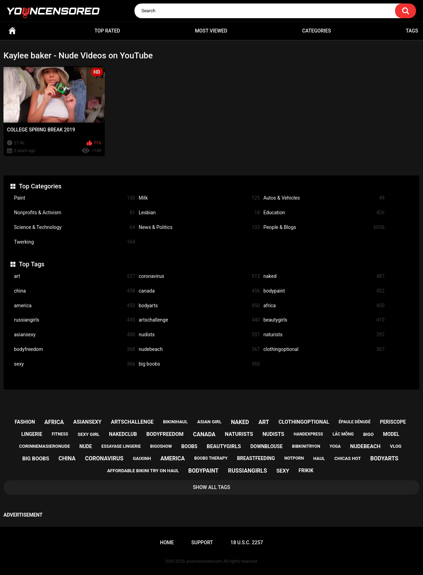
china (74, 291)
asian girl (209, 421)
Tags (412, 31)
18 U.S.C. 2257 (247, 542)
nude (85, 446)
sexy (74, 364)
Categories (316, 31)
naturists (324, 335)
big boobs (199, 364)
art (74, 276)
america (74, 306)
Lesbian (199, 213)
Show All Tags (211, 487)
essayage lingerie (121, 446)
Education (324, 213)
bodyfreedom (74, 349)
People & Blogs (324, 227)
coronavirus (199, 276)
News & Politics (199, 227)
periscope (393, 422)
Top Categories (40, 186)
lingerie (31, 434)
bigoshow (161, 446)
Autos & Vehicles (324, 198)
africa (324, 306)
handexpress (308, 434)
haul (319, 458)
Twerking (74, 242)
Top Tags (31, 264)
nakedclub (123, 434)
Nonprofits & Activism (74, 213)
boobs (189, 446)
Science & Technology (74, 227)
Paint (74, 198)
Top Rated (107, 31)
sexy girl (89, 434)
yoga (335, 446)
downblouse (266, 446)
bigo (368, 434)
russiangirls (74, 320)
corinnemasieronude (44, 446)
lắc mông (343, 434)
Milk (199, 198)
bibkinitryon (306, 446)
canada (199, 291)
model (391, 434)
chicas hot (347, 458)
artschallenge (199, 320)
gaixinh (142, 458)
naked (324, 276)
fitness (60, 434)
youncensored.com (204, 561)
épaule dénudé (355, 421)
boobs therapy (211, 458)
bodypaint (324, 291)
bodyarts (199, 306)
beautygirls (324, 320)
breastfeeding (256, 458)
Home (12, 31)
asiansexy (74, 335)
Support (202, 542)
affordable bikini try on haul (143, 470)
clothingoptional (324, 349)
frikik (306, 470)
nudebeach (199, 349)
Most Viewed (211, 31)
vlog (395, 446)
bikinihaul (175, 421)
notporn (294, 458)
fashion (25, 422)
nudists (199, 335)
